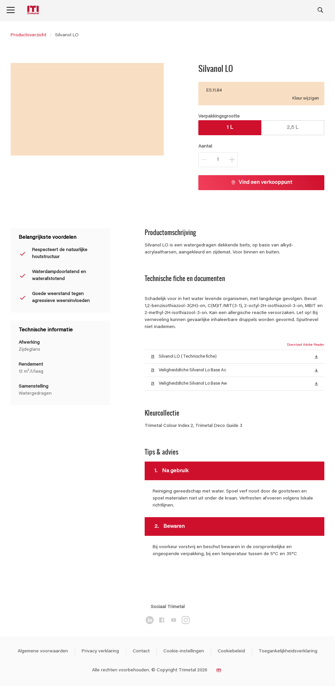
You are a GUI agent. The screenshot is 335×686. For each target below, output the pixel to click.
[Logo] (33, 10)
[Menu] (11, 10)
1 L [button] (230, 127)
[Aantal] (218, 159)
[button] (316, 356)
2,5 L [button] (292, 127)
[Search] (320, 10)
